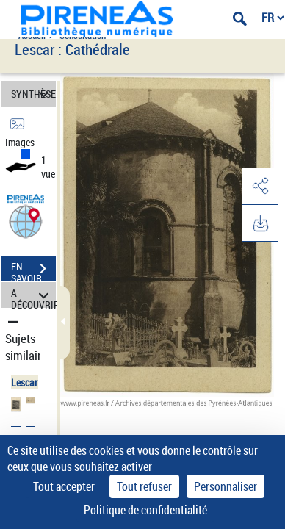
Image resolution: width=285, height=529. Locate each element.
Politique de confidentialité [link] (145, 510)
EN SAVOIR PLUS (33, 270)
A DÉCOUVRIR (33, 295)
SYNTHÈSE (33, 94)
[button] (25, 221)
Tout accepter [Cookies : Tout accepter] (64, 486)
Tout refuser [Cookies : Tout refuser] (144, 486)
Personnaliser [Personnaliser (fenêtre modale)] (225, 486)
